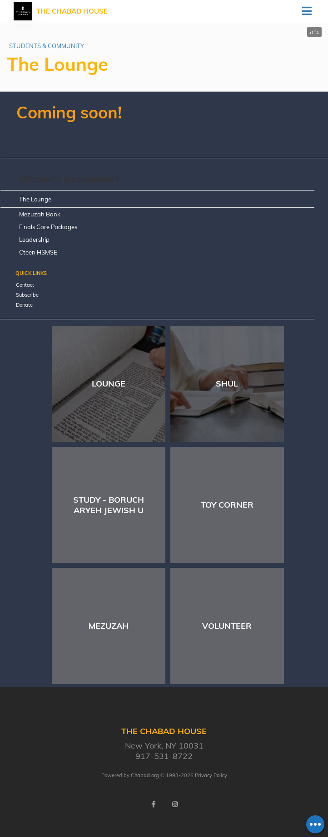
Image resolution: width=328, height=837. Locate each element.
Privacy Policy (211, 775)
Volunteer (227, 626)
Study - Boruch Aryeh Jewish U (108, 504)
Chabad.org (145, 775)
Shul (227, 383)
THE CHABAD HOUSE (72, 11)
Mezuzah (109, 626)
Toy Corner (227, 504)
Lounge (108, 383)
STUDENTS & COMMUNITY (46, 45)
